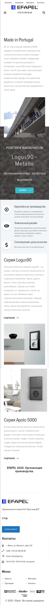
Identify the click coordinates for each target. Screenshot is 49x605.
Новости (8, 578)
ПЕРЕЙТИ (22, 190)
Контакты (40, 2)
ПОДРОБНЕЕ (11, 317)
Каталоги (8, 2)
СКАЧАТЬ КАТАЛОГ (11, 529)
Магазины (30, 2)
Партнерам (19, 2)
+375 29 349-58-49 (24, 12)
